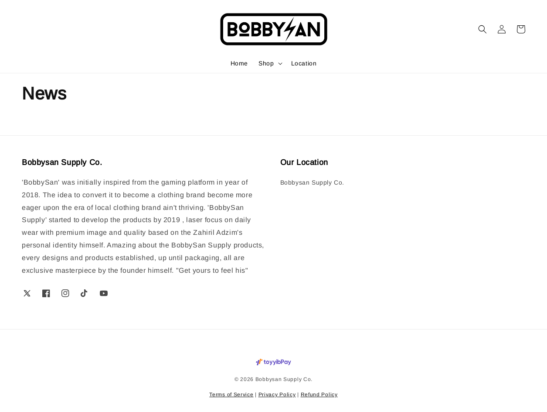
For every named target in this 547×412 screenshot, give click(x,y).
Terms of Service (231, 394)
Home (239, 63)
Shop (266, 63)
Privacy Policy (277, 394)
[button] (482, 29)
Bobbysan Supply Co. (312, 182)
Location (304, 63)
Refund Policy (319, 394)
